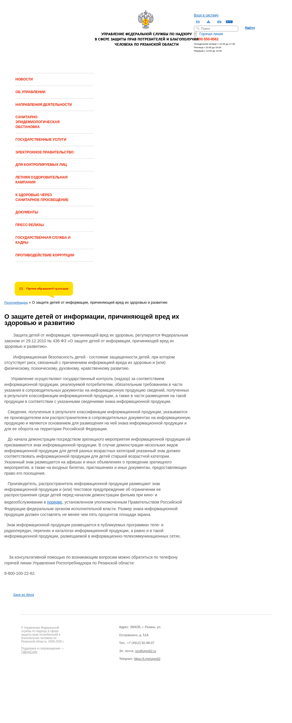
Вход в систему (206, 15)
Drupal (46, 682)
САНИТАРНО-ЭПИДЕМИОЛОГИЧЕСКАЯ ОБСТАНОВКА (38, 122)
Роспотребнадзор (16, 302)
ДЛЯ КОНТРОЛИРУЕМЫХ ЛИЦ (41, 165)
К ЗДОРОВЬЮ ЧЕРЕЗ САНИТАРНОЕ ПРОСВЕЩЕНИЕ (42, 197)
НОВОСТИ (24, 79)
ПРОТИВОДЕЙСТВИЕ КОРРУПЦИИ (45, 255)
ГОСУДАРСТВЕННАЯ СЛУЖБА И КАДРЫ (43, 240)
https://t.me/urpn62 (147, 658)
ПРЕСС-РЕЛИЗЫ (30, 225)
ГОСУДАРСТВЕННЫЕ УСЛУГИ (41, 140)
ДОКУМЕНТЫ (27, 212)
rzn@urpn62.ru (145, 651)
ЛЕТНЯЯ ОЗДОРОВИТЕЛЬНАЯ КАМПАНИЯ (42, 179)
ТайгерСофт (29, 651)
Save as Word (23, 594)
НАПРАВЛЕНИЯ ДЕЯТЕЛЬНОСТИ (44, 105)
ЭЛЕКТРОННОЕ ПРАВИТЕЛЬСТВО (45, 152)
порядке (54, 502)
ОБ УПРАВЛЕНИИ (31, 92)
